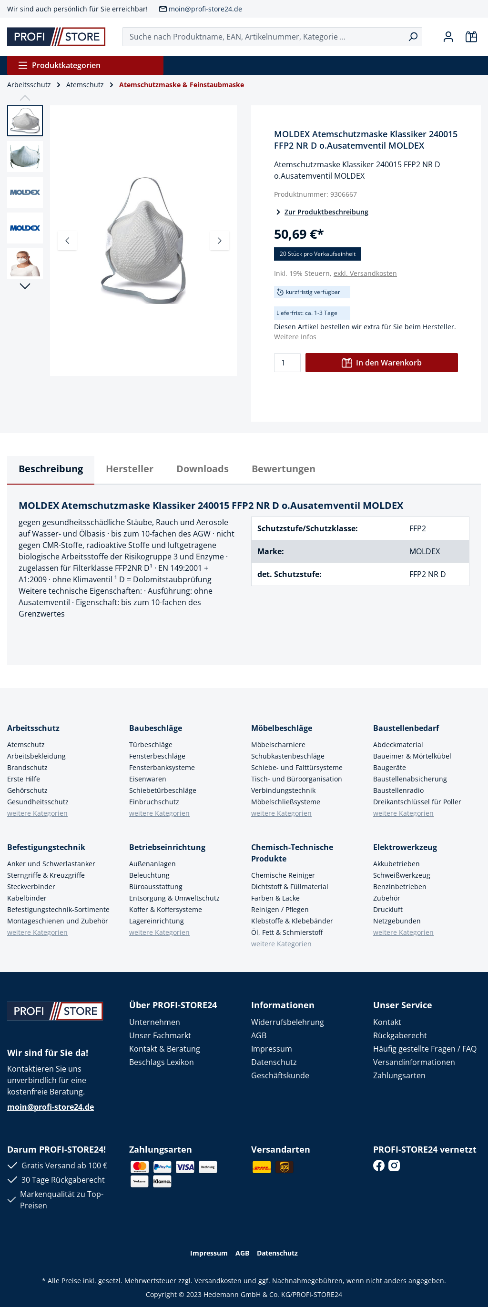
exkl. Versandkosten (365, 273)
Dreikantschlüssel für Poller (417, 801)
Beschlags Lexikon (161, 1062)
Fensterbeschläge (157, 755)
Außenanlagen (152, 863)
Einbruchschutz (154, 801)
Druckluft (388, 909)
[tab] (50, 470)
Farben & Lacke (275, 897)
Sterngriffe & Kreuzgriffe (46, 875)
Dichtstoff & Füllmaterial (289, 886)
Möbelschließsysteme (285, 801)
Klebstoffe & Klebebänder (292, 920)
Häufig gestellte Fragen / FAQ (425, 1049)
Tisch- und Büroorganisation (296, 778)
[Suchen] (413, 36)
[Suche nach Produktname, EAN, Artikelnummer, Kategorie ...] (263, 36)
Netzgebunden (397, 920)
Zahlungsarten (399, 1075)
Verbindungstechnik (283, 790)
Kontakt (387, 1022)
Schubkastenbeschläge (288, 755)
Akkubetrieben (396, 863)
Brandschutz (27, 767)
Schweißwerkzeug (401, 875)
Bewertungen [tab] (283, 468)
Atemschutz (26, 744)
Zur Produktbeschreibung (321, 211)
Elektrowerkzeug (405, 847)
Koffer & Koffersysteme (165, 909)
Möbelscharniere (278, 744)
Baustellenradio (398, 790)
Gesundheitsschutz (38, 801)
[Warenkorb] (471, 36)
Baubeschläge (155, 728)
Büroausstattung (156, 886)
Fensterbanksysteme (162, 767)
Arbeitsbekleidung (36, 755)
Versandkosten (218, 1280)
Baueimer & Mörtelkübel (412, 755)
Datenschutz (274, 1062)
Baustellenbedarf (406, 728)
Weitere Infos (295, 336)
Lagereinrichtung (156, 920)
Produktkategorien (59, 65)
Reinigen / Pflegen (280, 909)
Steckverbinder (31, 886)
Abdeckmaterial (398, 744)
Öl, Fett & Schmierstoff (287, 932)
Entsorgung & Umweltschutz (174, 897)
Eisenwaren (147, 778)
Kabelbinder (27, 897)
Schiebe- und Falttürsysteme (297, 767)
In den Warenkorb (382, 362)
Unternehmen (154, 1022)
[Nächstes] (219, 240)
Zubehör (386, 897)
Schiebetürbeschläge (162, 790)
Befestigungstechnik (46, 847)
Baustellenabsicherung (410, 778)
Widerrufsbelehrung (287, 1022)
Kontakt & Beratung (164, 1049)
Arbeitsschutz (33, 728)
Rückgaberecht (400, 1035)
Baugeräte (389, 767)
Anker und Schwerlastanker (51, 863)
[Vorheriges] (67, 240)
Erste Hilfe (23, 778)
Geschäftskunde (280, 1075)
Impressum (271, 1049)
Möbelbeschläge (281, 728)
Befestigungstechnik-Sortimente (58, 909)
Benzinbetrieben (400, 886)
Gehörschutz (27, 790)
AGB (258, 1035)
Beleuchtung (149, 875)
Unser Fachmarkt (160, 1035)
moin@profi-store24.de (205, 8)
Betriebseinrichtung (167, 847)
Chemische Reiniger (283, 875)
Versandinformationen (414, 1062)
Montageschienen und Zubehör (57, 920)
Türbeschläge (151, 744)
